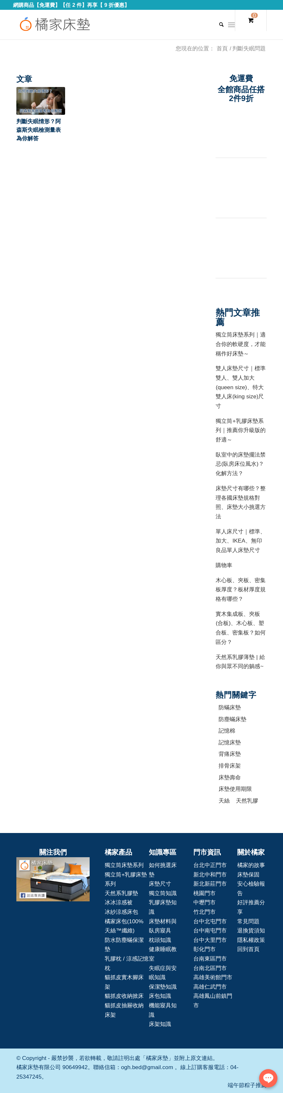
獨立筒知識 (163, 893)
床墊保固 (248, 874)
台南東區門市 (210, 959)
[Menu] (231, 24)
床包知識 (160, 996)
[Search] (218, 24)
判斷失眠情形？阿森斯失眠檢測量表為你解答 (38, 129)
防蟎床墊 (230, 707)
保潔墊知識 (163, 987)
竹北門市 (204, 912)
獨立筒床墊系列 (124, 865)
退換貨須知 (251, 930)
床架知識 (160, 1024)
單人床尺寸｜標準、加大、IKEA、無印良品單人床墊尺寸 (241, 541)
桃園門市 (204, 893)
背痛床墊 (230, 754)
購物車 (224, 565)
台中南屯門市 (210, 930)
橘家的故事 (251, 865)
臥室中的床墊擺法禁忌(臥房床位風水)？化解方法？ (241, 464)
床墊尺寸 (160, 884)
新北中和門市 (210, 874)
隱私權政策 (251, 940)
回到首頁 (248, 949)
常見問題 (248, 921)
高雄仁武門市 (210, 987)
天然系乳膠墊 (121, 893)
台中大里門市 (210, 940)
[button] (40, 101)
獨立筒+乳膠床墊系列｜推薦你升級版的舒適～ (241, 430)
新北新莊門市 (210, 884)
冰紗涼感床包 (121, 912)
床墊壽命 (230, 777)
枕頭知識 (160, 940)
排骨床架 (230, 766)
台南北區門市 (210, 968)
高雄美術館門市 (212, 977)
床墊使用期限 (235, 789)
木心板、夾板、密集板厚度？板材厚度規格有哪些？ (241, 589)
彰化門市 (204, 949)
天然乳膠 (247, 801)
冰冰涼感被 (119, 902)
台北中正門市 (210, 865)
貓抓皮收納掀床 (124, 996)
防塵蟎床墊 (232, 719)
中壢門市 (204, 902)
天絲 (224, 801)
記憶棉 (227, 731)
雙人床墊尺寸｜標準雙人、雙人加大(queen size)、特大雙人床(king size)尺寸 (241, 386)
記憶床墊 (230, 742)
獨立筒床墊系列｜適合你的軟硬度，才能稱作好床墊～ (241, 344)
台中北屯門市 (210, 921)
